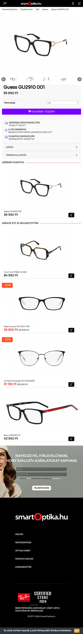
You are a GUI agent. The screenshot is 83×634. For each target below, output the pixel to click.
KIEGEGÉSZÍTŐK (23, 567)
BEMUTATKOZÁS (23, 608)
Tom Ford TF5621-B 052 (15, 272)
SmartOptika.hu (9, 9)
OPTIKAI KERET (23, 550)
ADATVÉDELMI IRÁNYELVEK (29, 611)
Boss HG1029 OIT (12, 435)
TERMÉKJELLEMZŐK (16, 155)
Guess (45, 9)
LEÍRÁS (9, 147)
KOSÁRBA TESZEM (41, 111)
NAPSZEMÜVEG (23, 542)
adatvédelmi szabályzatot (41, 478)
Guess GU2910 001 (60, 9)
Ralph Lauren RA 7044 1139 (16, 326)
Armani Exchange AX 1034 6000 (19, 381)
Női (37, 9)
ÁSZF (49, 608)
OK (77, 631)
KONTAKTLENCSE (24, 559)
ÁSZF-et (23, 478)
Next (79, 79)
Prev (3, 79)
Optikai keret (26, 9)
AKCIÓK (19, 534)
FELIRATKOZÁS (41, 488)
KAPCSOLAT (39, 608)
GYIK (56, 608)
